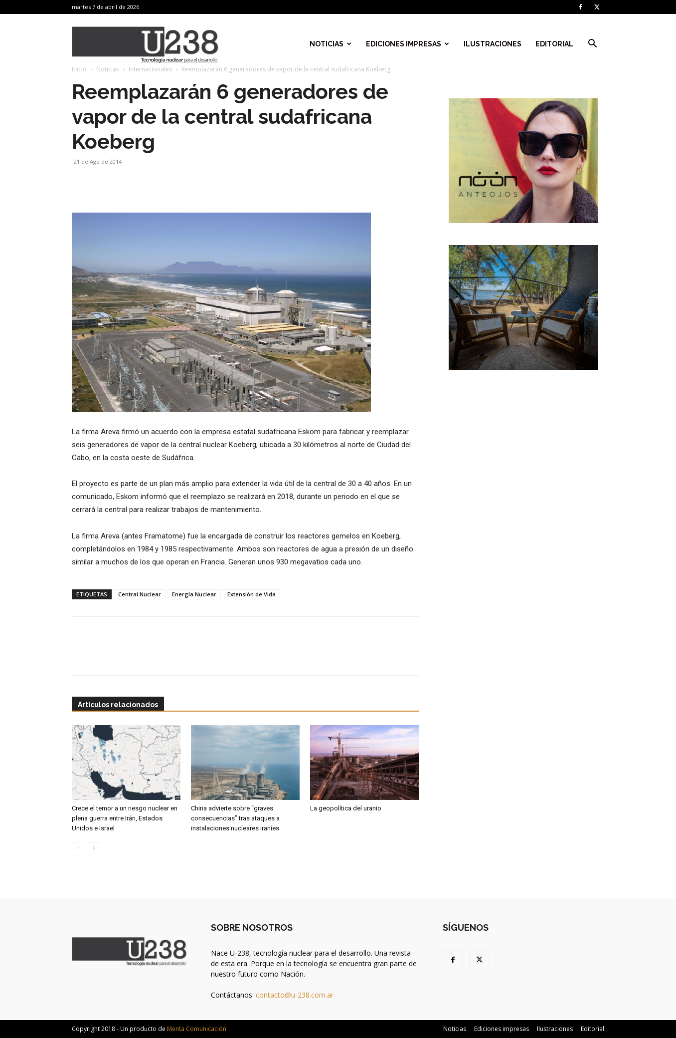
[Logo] (145, 44)
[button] (592, 44)
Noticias (330, 44)
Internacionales (150, 69)
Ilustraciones (492, 44)
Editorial (554, 44)
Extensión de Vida (251, 594)
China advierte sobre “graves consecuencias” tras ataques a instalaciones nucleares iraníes (235, 818)
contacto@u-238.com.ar (295, 995)
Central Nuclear (139, 594)
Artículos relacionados (118, 705)
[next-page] (94, 848)
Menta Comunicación (196, 1029)
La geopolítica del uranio (345, 808)
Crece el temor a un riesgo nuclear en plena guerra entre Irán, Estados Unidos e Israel (124, 818)
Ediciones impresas (407, 44)
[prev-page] (78, 848)
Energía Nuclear (194, 594)
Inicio (79, 69)
